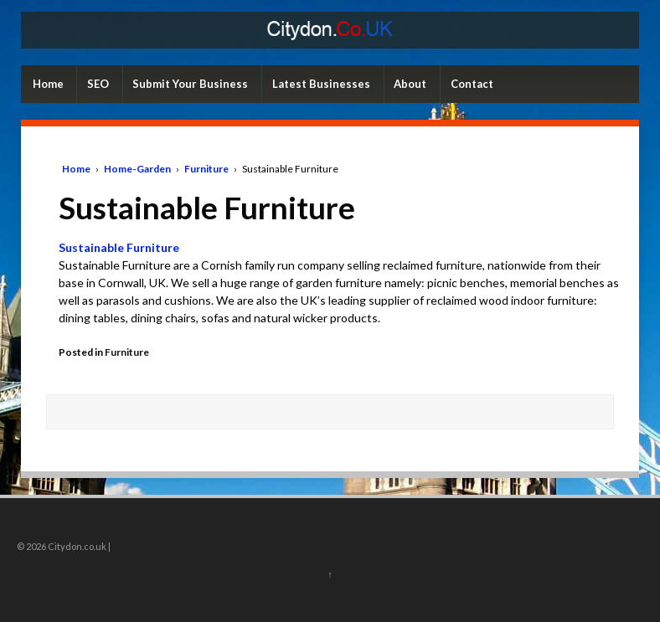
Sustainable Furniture (119, 247)
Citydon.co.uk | (78, 546)
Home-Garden (137, 168)
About (410, 83)
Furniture (206, 168)
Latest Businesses (321, 83)
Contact (472, 83)
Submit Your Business (190, 83)
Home (48, 83)
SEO (98, 83)
